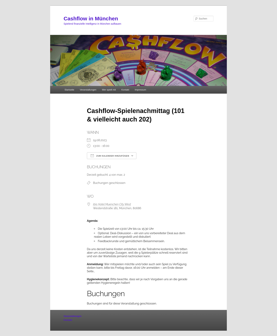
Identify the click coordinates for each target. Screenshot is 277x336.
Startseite (69, 89)
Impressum (140, 89)
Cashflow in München (91, 18)
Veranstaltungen (88, 89)
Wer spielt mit (109, 89)
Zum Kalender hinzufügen (110, 155)
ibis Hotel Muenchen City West (112, 204)
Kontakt (125, 89)
